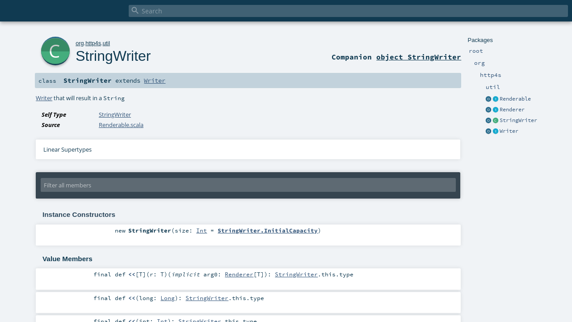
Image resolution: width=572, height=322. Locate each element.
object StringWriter (418, 56)
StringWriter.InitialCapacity (268, 230)
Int (201, 230)
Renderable (515, 99)
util (106, 43)
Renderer (512, 109)
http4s (93, 43)
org (80, 43)
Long (167, 297)
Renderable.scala (121, 125)
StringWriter (518, 120)
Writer (509, 131)
